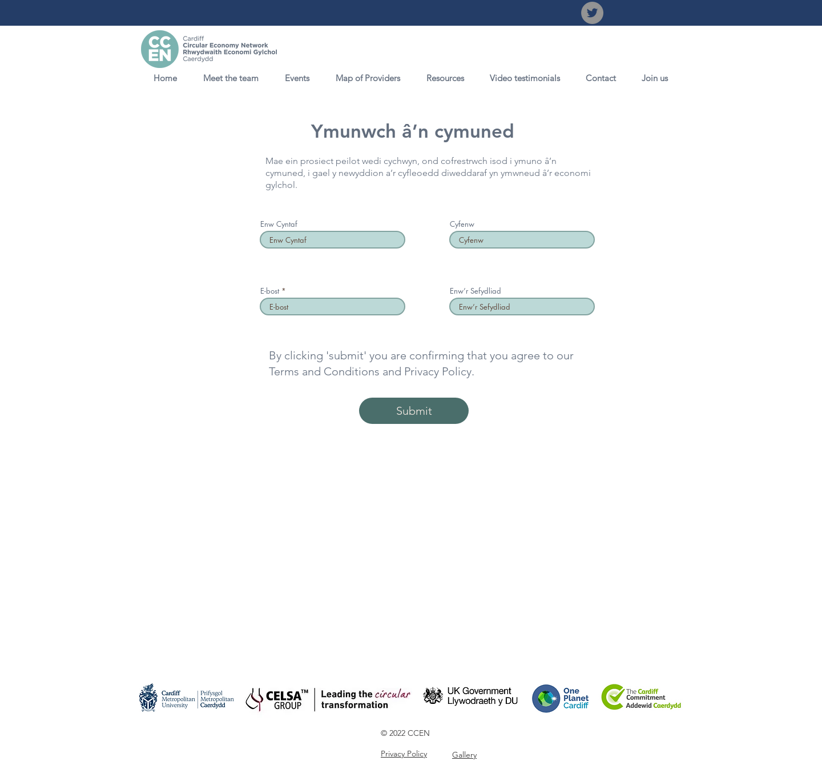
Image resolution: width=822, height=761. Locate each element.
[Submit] (414, 411)
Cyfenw (462, 224)
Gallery (464, 755)
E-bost (270, 291)
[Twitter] (592, 13)
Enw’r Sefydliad (475, 291)
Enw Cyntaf (278, 224)
